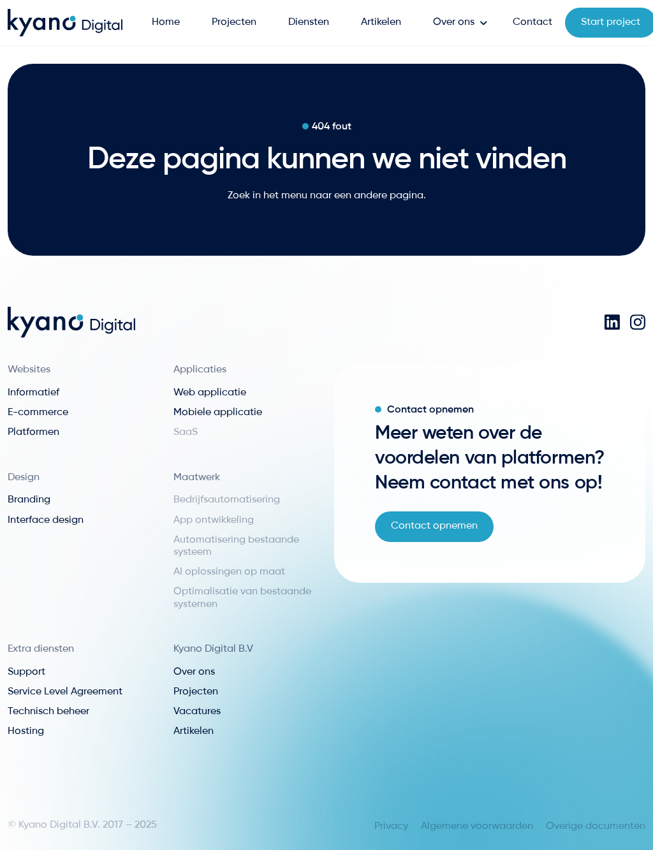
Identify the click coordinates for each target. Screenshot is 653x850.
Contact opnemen (434, 526)
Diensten (308, 22)
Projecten (234, 22)
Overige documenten (595, 826)
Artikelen (381, 22)
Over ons (453, 22)
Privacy (391, 826)
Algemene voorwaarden (477, 826)
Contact (532, 22)
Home (166, 22)
